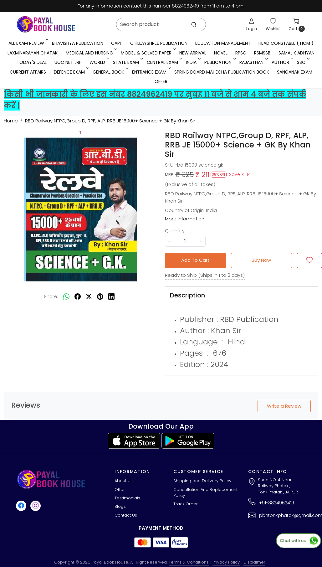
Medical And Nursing (91, 53)
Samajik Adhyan (296, 53)
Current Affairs (28, 72)
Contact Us (126, 515)
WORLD (98, 62)
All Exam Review (27, 43)
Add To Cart (195, 260)
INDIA (193, 62)
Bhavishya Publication (77, 43)
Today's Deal (32, 62)
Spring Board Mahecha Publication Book (221, 72)
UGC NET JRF (67, 62)
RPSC (240, 53)
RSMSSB (262, 53)
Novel (220, 53)
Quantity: (175, 230)
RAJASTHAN (253, 62)
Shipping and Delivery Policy (202, 481)
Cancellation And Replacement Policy (205, 493)
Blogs (120, 506)
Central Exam (164, 62)
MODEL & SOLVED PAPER (148, 53)
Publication (219, 62)
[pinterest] (100, 297)
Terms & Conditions (189, 562)
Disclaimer (254, 562)
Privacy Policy (226, 562)
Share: (51, 296)
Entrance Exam (151, 72)
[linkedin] (111, 297)
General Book (110, 72)
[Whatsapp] (66, 297)
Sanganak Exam (294, 72)
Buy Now (261, 260)
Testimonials (127, 498)
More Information (184, 218)
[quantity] (185, 241)
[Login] (252, 24)
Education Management (223, 43)
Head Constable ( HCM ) (286, 43)
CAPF (116, 43)
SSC (303, 62)
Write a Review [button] (284, 406)
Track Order (185, 504)
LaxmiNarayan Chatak (33, 53)
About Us (124, 481)
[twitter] (89, 297)
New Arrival (192, 53)
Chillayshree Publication (158, 43)
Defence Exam (71, 72)
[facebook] (77, 297)
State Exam (127, 62)
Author (282, 62)
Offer (161, 81)
